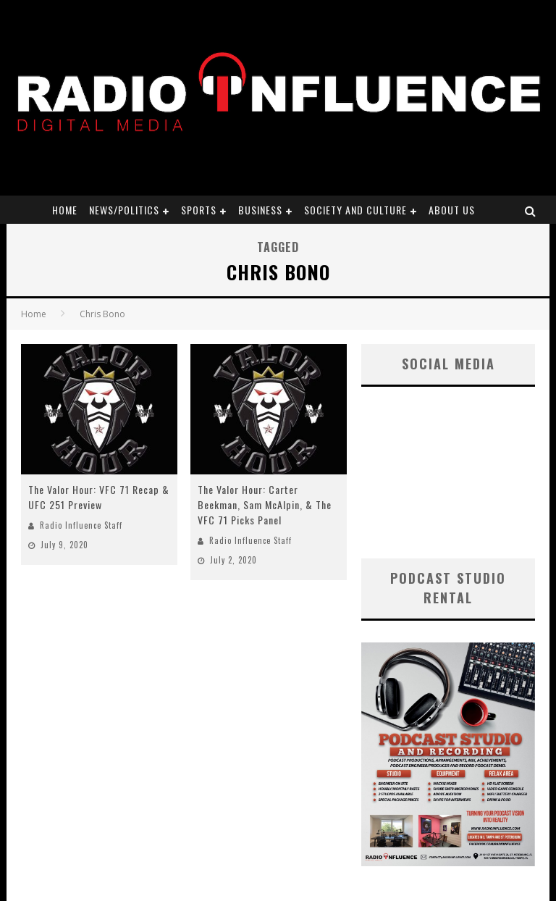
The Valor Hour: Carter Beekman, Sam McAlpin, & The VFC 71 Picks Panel (265, 504)
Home (64, 209)
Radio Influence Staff (81, 525)
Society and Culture (355, 209)
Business (260, 209)
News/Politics (124, 209)
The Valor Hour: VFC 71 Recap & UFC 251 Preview (98, 497)
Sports (198, 209)
